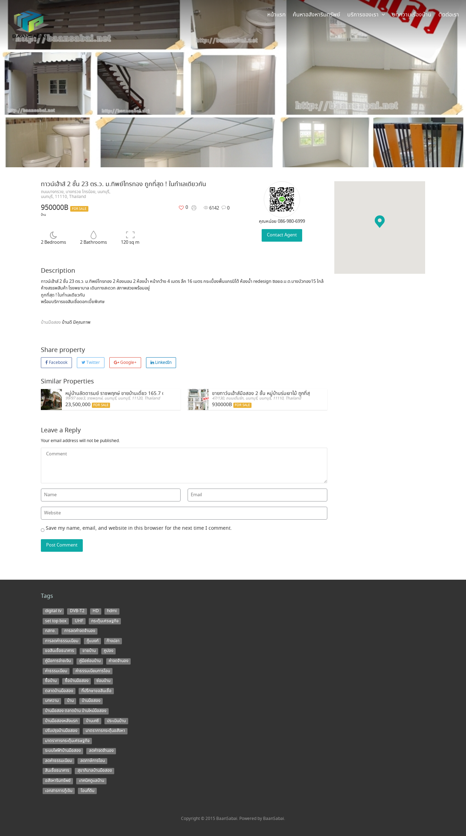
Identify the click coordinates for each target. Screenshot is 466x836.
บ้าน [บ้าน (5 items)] (70, 701)
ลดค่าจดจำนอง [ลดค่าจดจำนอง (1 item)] (101, 751)
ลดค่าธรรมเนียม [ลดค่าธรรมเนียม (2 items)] (58, 761)
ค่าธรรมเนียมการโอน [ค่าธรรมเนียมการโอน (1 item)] (92, 671)
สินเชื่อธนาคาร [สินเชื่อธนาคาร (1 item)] (57, 770)
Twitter (90, 363)
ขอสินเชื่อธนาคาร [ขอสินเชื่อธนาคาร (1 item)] (59, 651)
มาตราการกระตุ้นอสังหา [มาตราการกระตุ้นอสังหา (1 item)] (105, 731)
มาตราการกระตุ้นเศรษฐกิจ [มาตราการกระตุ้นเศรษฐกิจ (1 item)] (67, 740)
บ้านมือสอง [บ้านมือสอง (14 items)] (91, 701)
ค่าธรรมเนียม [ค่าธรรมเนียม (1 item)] (56, 671)
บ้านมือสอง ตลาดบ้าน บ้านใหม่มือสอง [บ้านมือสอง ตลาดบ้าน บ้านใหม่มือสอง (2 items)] (75, 711)
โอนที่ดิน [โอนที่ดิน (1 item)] (87, 790)
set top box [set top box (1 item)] (55, 621)
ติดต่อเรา (448, 15)
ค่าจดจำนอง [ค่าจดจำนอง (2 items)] (118, 661)
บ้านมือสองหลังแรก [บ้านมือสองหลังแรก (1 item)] (61, 721)
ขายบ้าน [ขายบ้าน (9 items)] (89, 651)
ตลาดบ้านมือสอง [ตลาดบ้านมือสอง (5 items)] (59, 691)
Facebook (56, 363)
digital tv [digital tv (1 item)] (53, 611)
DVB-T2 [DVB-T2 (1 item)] (77, 611)
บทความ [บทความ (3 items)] (52, 701)
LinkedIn (161, 363)
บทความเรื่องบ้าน (411, 15)
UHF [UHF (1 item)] (79, 621)
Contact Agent (282, 235)
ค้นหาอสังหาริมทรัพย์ (316, 15)
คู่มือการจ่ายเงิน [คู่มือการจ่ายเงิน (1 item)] (58, 661)
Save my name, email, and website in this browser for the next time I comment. (139, 528)
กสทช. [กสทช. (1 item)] (50, 631)
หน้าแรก (276, 15)
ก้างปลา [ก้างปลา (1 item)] (113, 641)
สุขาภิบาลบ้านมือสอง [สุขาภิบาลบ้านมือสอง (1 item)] (95, 770)
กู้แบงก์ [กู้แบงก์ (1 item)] (93, 641)
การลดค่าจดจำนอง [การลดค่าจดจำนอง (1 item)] (79, 631)
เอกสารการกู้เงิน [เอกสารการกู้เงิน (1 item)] (58, 790)
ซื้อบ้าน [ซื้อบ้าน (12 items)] (51, 681)
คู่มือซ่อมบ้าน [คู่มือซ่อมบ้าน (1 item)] (90, 661)
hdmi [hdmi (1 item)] (112, 611)
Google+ (125, 363)
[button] (379, 221)
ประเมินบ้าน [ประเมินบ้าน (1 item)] (116, 721)
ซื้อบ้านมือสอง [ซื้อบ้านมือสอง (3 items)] (76, 681)
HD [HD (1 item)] (96, 611)
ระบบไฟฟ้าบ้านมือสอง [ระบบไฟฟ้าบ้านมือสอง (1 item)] (63, 751)
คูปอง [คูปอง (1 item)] (108, 651)
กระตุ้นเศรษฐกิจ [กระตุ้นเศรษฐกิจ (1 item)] (104, 621)
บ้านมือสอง (51, 322)
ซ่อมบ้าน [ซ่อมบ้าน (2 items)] (103, 681)
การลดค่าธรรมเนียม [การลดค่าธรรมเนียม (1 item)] (61, 641)
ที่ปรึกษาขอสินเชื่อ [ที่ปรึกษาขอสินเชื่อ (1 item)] (96, 691)
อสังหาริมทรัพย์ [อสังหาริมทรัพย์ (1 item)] (58, 781)
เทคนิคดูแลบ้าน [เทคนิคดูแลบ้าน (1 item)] (91, 781)
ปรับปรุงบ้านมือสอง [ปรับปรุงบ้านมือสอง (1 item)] (61, 731)
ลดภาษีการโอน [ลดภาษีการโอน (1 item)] (92, 761)
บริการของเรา (366, 15)
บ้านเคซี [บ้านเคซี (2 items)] (92, 721)
